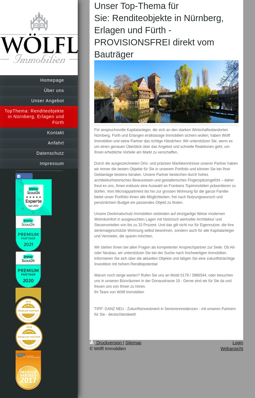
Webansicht (231, 348)
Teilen (24, 176)
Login (238, 342)
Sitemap (133, 342)
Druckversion (106, 342)
